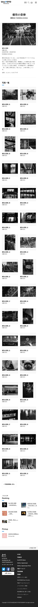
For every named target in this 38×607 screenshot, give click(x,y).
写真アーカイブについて (23, 583)
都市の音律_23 (6, 375)
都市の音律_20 (24, 326)
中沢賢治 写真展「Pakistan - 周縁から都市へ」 (32, 513)
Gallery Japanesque (22, 563)
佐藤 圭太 (12, 18)
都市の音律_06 (24, 153)
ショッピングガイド (22, 588)
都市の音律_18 (24, 301)
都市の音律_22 (24, 350)
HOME (19, 554)
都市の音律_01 (6, 104)
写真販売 (19, 557)
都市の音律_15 (6, 276)
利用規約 (19, 597)
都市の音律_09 (6, 203)
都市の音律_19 (6, 326)
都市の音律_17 (6, 301)
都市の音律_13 (6, 252)
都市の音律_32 (24, 473)
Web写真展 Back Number (23, 580)
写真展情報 (20, 571)
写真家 (19, 574)
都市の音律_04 (24, 129)
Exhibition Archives (22, 18)
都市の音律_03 (6, 129)
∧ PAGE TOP (32, 548)
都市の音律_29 (6, 449)
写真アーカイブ (21, 568)
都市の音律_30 (24, 449)
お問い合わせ (8, 573)
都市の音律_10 (24, 203)
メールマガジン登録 (22, 585)
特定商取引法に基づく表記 (24, 591)
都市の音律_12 (24, 227)
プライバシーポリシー (22, 594)
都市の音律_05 (6, 153)
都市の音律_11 (6, 227)
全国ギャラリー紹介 (22, 577)
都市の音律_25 (6, 399)
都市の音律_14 (24, 252)
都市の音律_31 (6, 473)
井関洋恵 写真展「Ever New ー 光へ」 (32, 505)
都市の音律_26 (24, 399)
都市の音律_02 (24, 104)
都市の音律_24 (24, 375)
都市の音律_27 (6, 424)
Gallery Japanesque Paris (24, 565)
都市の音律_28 (24, 424)
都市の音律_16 (24, 276)
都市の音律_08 (24, 178)
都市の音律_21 (6, 350)
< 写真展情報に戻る (9, 484)
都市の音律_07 (6, 178)
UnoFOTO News (21, 560)
